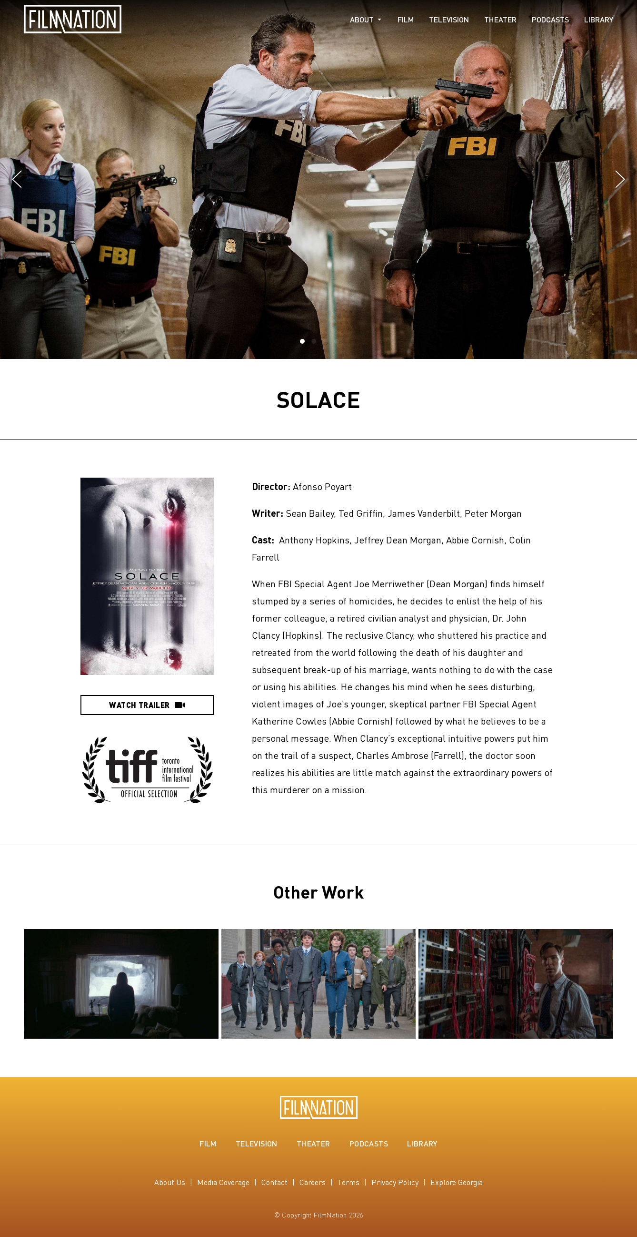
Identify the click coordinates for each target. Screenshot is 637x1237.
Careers (312, 1182)
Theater (500, 19)
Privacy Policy (394, 1182)
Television (449, 19)
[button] (16, 179)
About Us (169, 1182)
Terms (348, 1182)
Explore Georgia (456, 1182)
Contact (274, 1182)
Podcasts (550, 19)
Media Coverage (223, 1182)
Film (406, 19)
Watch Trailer (147, 705)
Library (598, 19)
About (362, 19)
